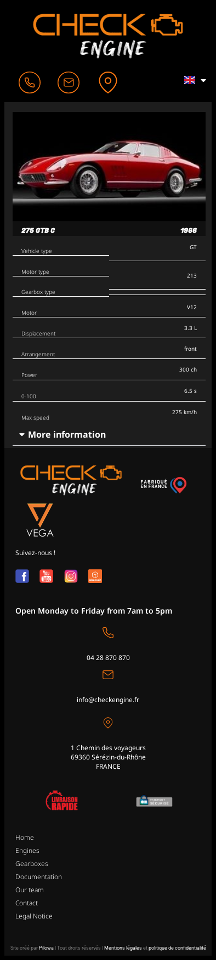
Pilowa (46, 948)
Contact (26, 903)
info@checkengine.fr (108, 699)
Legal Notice (34, 916)
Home (24, 837)
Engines (27, 850)
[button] (109, 434)
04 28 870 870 (108, 657)
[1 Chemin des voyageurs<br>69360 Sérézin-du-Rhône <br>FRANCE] (108, 722)
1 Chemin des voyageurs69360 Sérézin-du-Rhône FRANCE (108, 757)
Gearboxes (31, 863)
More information (67, 434)
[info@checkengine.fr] (108, 674)
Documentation (38, 876)
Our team (29, 889)
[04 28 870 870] (108, 632)
